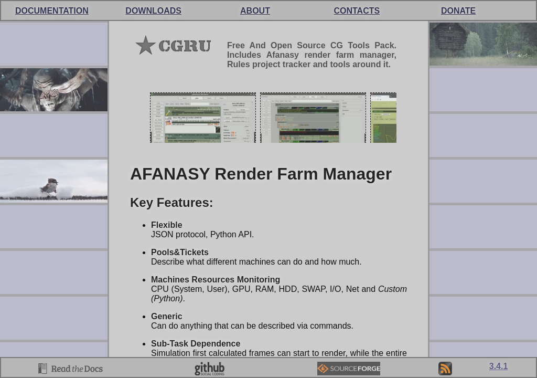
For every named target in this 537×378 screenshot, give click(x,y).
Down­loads (153, 10)
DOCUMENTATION (52, 10)
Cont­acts (357, 10)
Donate (458, 10)
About (255, 10)
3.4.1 (498, 366)
